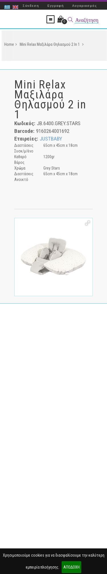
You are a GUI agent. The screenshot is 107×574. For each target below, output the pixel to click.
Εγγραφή (55, 5)
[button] (87, 223)
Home (10, 45)
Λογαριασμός (84, 5)
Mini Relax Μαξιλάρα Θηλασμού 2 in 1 (52, 45)
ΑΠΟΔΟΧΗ (71, 567)
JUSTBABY (51, 139)
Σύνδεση (31, 5)
